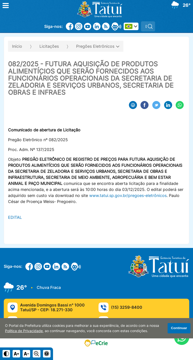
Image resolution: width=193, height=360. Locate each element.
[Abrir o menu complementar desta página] (182, 44)
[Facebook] (69, 26)
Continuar (179, 328)
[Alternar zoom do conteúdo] (36, 353)
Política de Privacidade (24, 331)
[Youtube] (87, 26)
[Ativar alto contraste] (6, 353)
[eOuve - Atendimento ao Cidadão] (116, 26)
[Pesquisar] (150, 26)
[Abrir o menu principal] (5, 5)
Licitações (49, 46)
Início (17, 46)
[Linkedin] (97, 26)
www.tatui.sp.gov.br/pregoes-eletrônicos (128, 195)
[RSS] (106, 26)
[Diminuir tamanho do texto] (26, 353)
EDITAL (15, 217)
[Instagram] (78, 26)
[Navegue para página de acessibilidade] (47, 353)
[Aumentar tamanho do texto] (16, 353)
